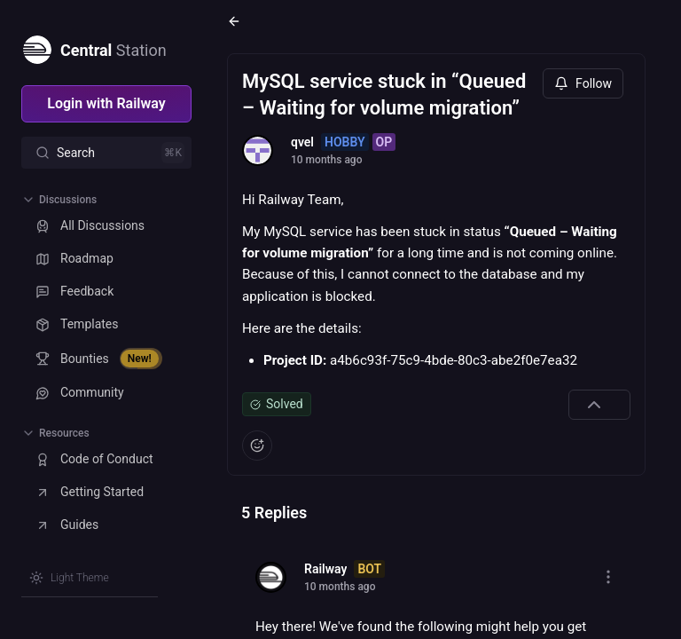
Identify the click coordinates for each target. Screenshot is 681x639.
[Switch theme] (69, 578)
